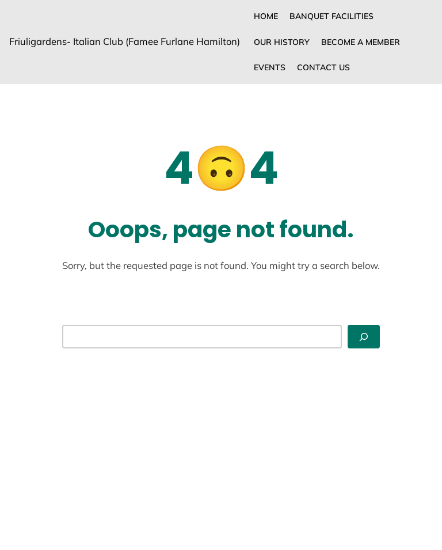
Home (266, 16)
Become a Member (360, 42)
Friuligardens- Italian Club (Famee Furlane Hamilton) (124, 41)
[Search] (364, 336)
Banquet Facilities (331, 16)
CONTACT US (323, 67)
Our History (282, 42)
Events (269, 67)
